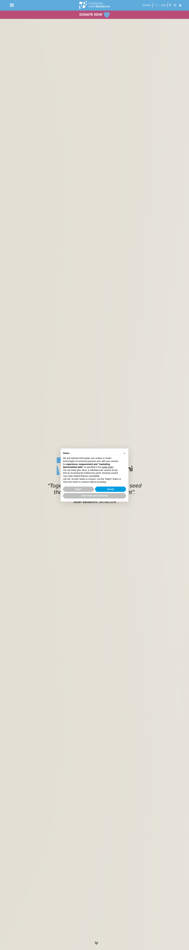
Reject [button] (78, 489)
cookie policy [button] (107, 467)
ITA (156, 5)
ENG (163, 5)
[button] (11, 5)
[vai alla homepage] (94, 5)
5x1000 (146, 5)
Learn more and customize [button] (94, 495)
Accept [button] (110, 489)
